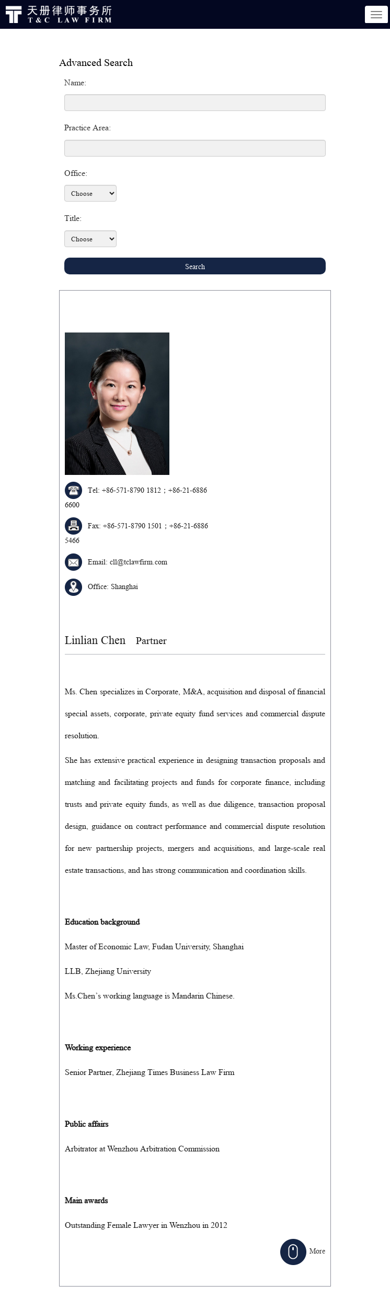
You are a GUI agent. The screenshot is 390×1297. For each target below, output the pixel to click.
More (302, 1251)
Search (195, 266)
